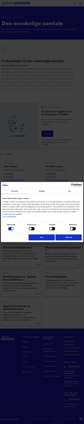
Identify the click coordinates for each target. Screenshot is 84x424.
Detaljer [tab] (42, 191)
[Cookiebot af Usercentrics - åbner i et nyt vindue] (72, 185)
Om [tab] (69, 191)
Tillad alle (68, 237)
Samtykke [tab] (14, 191)
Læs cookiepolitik (9, 216)
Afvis (42, 237)
